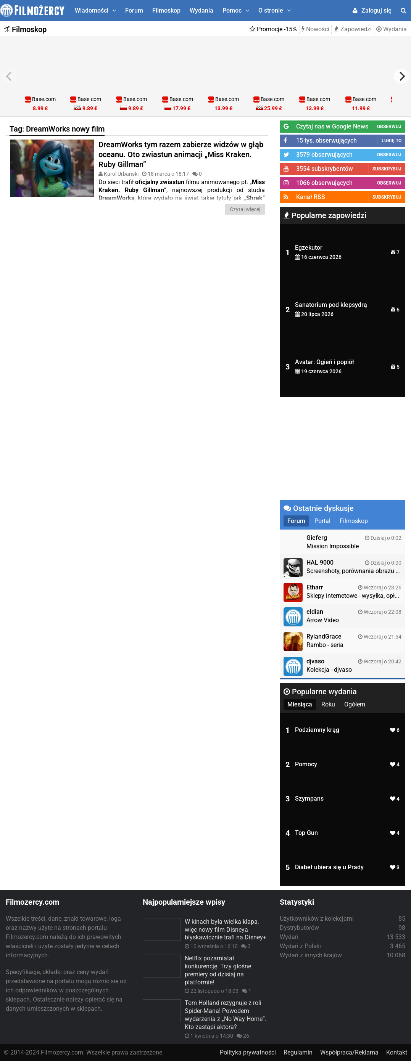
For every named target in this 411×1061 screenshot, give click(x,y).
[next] (401, 76)
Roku (328, 704)
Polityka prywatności (248, 1052)
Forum (134, 10)
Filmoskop (166, 10)
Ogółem (354, 704)
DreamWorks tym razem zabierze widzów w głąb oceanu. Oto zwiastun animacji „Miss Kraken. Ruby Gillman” (180, 154)
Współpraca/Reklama (349, 1052)
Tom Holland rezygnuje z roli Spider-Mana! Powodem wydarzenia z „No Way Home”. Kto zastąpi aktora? (225, 1014)
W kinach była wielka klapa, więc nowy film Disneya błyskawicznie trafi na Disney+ (225, 929)
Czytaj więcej (245, 209)
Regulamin (298, 1052)
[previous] (9, 76)
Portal (322, 521)
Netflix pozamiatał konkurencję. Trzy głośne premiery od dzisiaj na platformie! (218, 970)
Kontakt (396, 1052)
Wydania (201, 10)
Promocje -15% (273, 29)
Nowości (315, 29)
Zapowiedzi (353, 29)
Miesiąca (299, 704)
